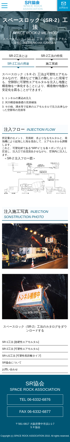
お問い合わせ (10, 369)
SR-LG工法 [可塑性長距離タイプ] (21, 355)
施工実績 (52, 63)
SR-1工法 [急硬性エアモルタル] (20, 341)
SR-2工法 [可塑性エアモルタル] (20, 348)
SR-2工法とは (18, 55)
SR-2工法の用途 (18, 63)
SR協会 (35, 386)
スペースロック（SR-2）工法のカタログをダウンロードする (35, 328)
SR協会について (11, 362)
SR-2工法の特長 (52, 55)
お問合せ (63, 5)
